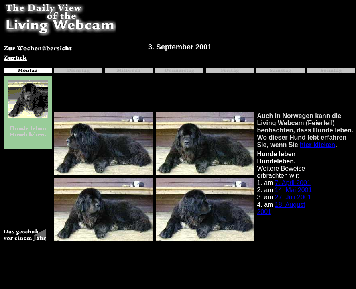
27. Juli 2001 (293, 197)
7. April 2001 (293, 182)
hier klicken (317, 144)
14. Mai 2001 (293, 190)
